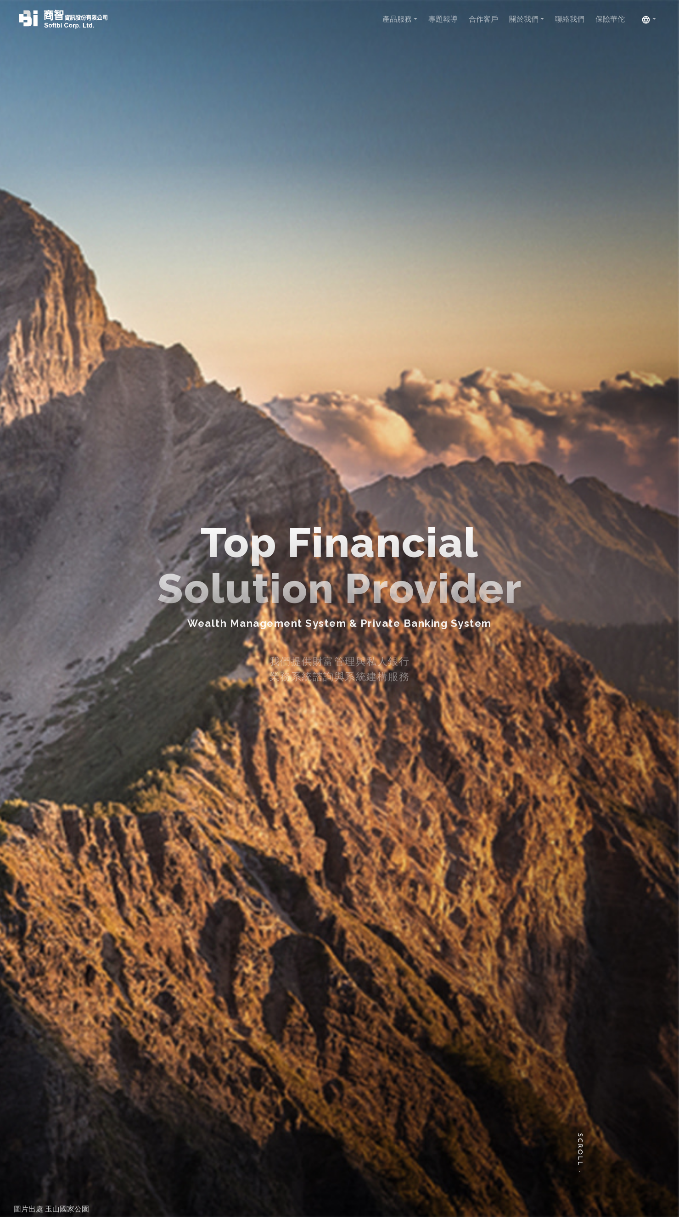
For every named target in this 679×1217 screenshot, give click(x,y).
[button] (649, 19)
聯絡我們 (569, 19)
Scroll (579, 1150)
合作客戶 (483, 19)
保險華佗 (610, 19)
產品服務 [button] (398, 19)
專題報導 (443, 19)
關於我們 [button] (524, 19)
